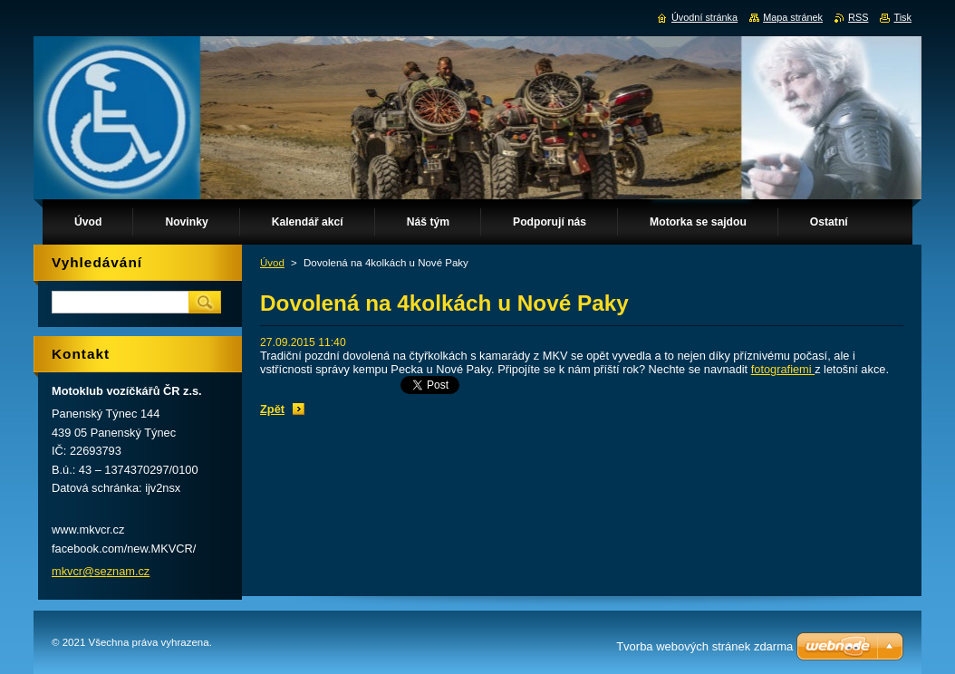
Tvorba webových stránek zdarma (704, 646)
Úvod (272, 262)
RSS (858, 17)
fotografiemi (783, 369)
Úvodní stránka (704, 17)
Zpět (272, 409)
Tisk (902, 17)
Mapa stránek (793, 17)
